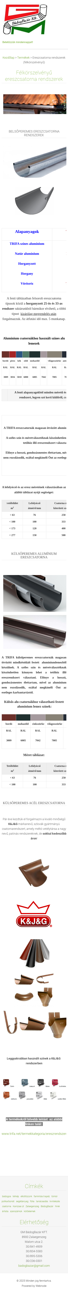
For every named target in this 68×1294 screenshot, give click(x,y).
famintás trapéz (42, 1196)
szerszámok (16, 1211)
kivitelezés (55, 1201)
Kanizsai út (18, 1206)
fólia (32, 1201)
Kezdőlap (8, 57)
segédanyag (22, 1201)
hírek (57, 1206)
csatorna (6, 1206)
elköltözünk (26, 1196)
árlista (5, 1211)
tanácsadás (42, 1201)
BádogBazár (47, 1206)
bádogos (6, 1196)
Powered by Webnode (34, 1285)
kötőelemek (29, 1211)
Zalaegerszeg (32, 1206)
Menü (59, 7)
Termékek (23, 57)
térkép (16, 1196)
